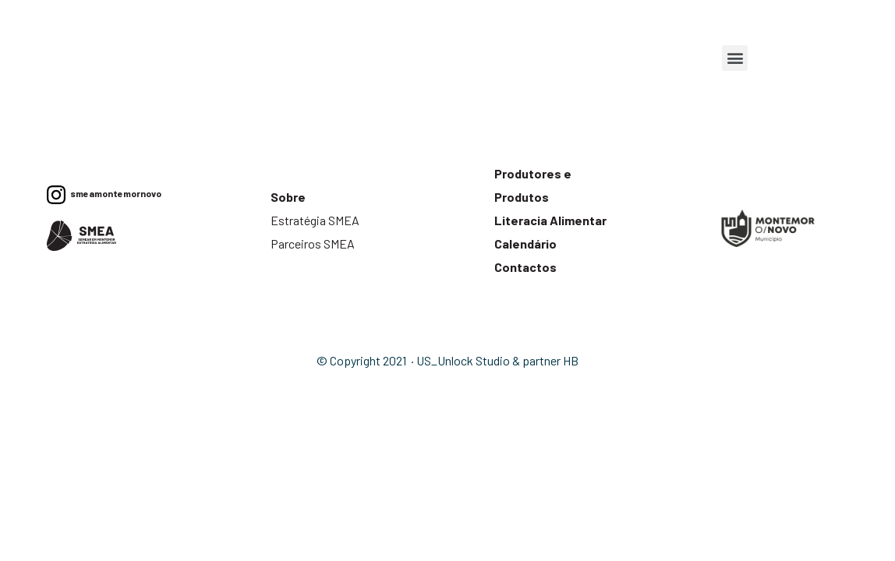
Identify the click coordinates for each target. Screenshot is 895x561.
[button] (735, 58)
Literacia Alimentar (550, 220)
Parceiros (296, 243)
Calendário (525, 243)
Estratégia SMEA (316, 220)
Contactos (525, 266)
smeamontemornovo (113, 193)
